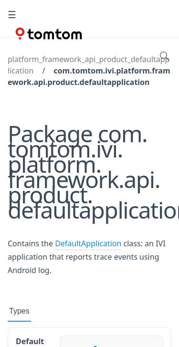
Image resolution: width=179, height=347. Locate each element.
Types (19, 311)
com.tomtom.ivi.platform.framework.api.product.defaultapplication (89, 76)
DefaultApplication (88, 243)
